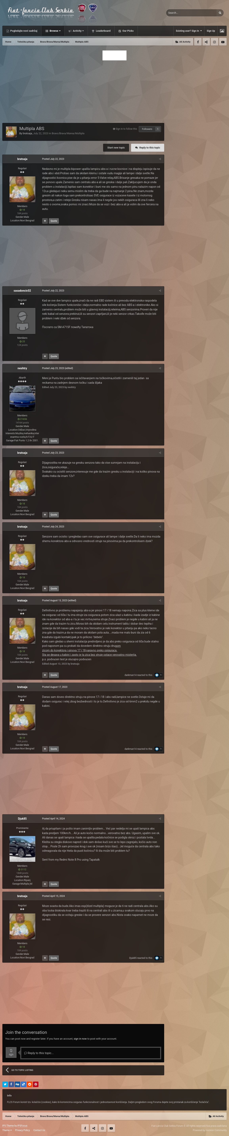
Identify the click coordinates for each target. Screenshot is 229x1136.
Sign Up (211, 30)
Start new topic (116, 147)
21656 (22, 419)
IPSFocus (22, 1125)
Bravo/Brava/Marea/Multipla (68, 133)
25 (22, 341)
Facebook (198, 42)
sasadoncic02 (22, 290)
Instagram (214, 42)
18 (22, 209)
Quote (54, 221)
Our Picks (128, 30)
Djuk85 (22, 818)
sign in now (80, 1038)
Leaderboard (102, 30)
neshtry (22, 368)
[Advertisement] (114, 90)
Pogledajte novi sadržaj (23, 30)
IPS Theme (8, 1125)
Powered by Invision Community (210, 1130)
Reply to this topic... (39, 1053)
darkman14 (131, 675)
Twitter (206, 42)
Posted (53, 159)
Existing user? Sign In (189, 30)
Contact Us (39, 1130)
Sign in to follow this (126, 128)
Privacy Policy (22, 1130)
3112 (22, 869)
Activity (78, 30)
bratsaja (27, 133)
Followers (147, 129)
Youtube (223, 42)
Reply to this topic (149, 147)
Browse (54, 30)
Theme (7, 1130)
